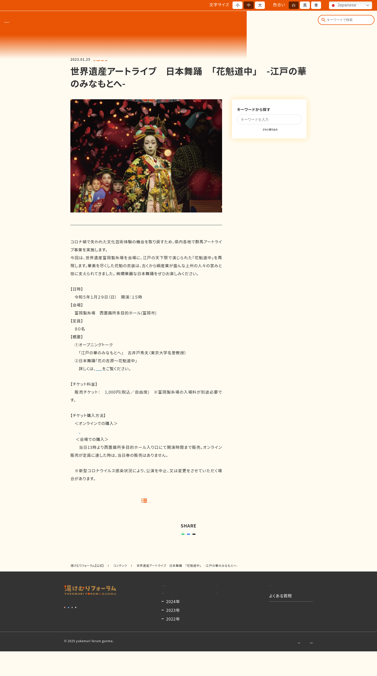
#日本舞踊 (171, 59)
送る (151, 539)
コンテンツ (267, 22)
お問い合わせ (264, 666)
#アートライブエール (123, 59)
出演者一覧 (215, 22)
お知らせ (241, 22)
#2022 (99, 59)
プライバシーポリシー (298, 666)
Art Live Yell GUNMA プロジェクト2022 (132, 368)
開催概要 (188, 22)
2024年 (173, 626)
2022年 (173, 643)
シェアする (187, 539)
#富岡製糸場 (151, 59)
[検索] (322, 22)
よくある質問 (297, 22)
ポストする (219, 539)
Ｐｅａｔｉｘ (88, 431)
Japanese (343, 5)
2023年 (173, 635)
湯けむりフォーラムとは (151, 22)
